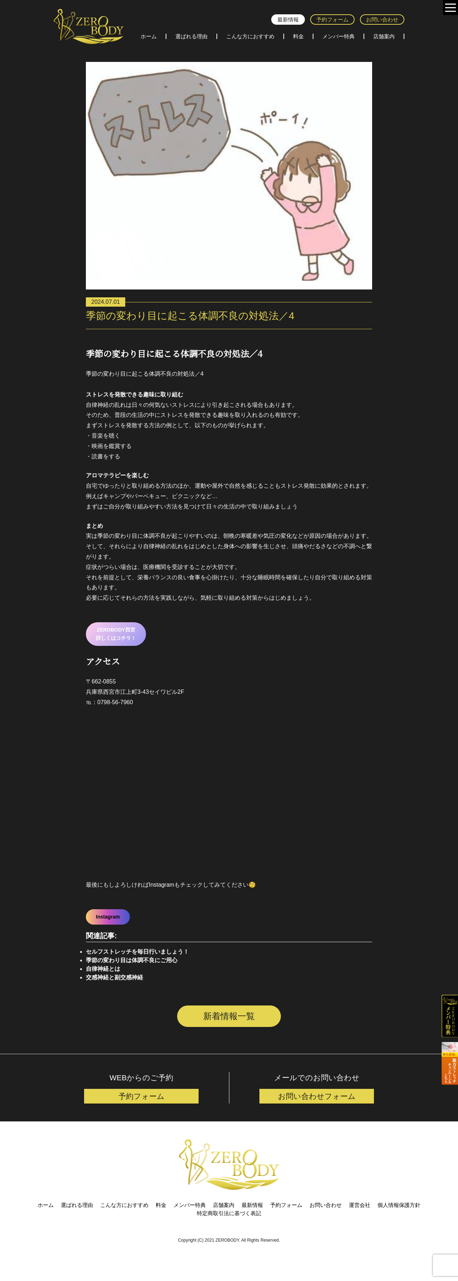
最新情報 (288, 19)
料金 (298, 36)
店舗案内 (384, 36)
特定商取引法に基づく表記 (229, 1229)
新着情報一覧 (229, 1016)
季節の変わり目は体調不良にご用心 (131, 960)
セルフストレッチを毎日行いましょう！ (137, 952)
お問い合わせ (382, 19)
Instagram (108, 917)
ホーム (149, 36)
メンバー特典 (338, 36)
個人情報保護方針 (398, 1221)
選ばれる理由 (191, 36)
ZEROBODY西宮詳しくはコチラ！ (116, 634)
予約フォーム (332, 19)
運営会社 (359, 1221)
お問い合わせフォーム (317, 1111)
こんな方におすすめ (250, 36)
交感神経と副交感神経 (114, 977)
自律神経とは (103, 969)
